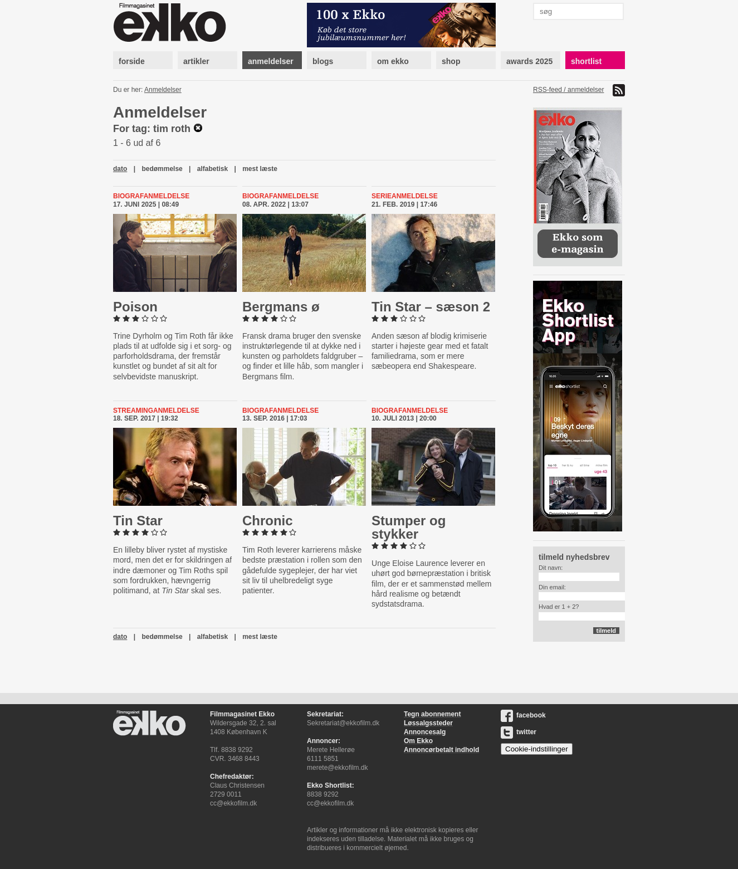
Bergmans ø (281, 306)
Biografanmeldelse (151, 196)
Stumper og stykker (409, 527)
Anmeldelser (163, 90)
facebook (523, 715)
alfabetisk (212, 169)
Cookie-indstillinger (536, 749)
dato (120, 169)
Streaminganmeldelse (156, 410)
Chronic (267, 520)
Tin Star (138, 520)
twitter (518, 732)
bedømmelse (161, 169)
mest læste (259, 169)
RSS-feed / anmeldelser (568, 90)
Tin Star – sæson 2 (431, 306)
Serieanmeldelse (405, 196)
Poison (135, 306)
